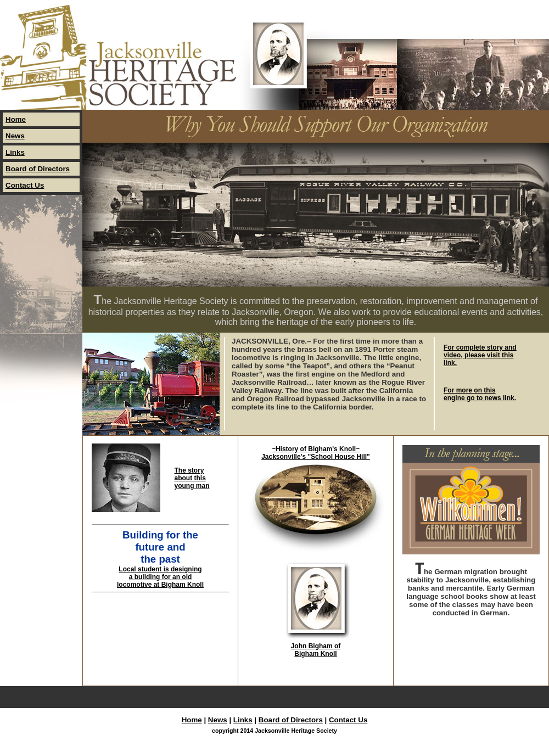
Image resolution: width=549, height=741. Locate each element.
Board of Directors (37, 169)
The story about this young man (192, 478)
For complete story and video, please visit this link (480, 355)
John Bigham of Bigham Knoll (316, 650)
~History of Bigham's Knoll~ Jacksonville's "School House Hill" (315, 453)
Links (15, 152)
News (15, 136)
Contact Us (24, 185)
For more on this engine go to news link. (480, 394)
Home (15, 119)
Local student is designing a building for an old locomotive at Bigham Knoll (160, 576)
